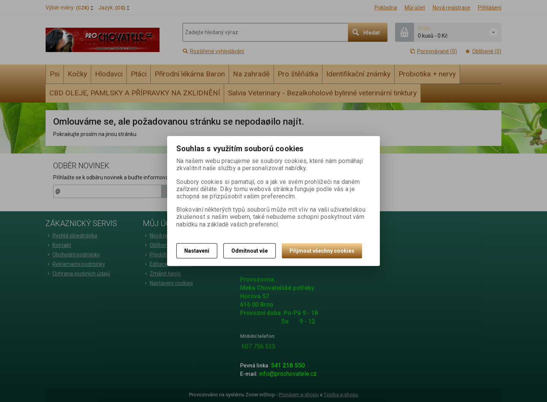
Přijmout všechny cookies (321, 251)
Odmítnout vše (249, 251)
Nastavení (196, 251)
